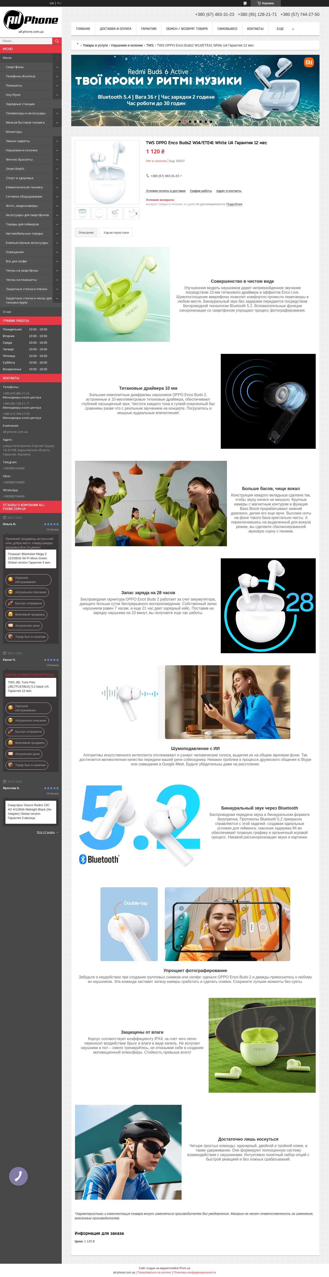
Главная (83, 29)
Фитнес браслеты (19, 159)
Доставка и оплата (115, 29)
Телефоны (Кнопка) (20, 76)
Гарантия (148, 29)
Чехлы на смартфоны (22, 270)
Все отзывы (46, 832)
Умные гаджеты (18, 141)
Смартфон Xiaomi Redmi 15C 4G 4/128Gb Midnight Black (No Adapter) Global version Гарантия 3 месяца (30, 811)
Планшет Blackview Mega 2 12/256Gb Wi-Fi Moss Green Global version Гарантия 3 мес (29, 558)
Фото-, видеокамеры (22, 206)
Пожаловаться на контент (154, 1272)
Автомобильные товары (24, 233)
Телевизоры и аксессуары (26, 113)
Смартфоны (15, 67)
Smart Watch (15, 169)
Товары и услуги (95, 45)
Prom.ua (184, 1268)
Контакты (255, 29)
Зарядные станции (20, 104)
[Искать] (57, 41)
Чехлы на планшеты (21, 280)
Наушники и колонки (22, 150)
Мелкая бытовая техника (25, 122)
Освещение (15, 252)
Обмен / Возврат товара (187, 29)
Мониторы (14, 132)
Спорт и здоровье (19, 178)
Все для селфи (16, 261)
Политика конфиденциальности (195, 1272)
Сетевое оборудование (24, 196)
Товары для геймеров (22, 224)
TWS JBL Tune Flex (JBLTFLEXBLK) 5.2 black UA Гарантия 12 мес (28, 686)
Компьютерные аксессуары (27, 243)
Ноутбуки (13, 95)
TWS (150, 45)
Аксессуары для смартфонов (27, 215)
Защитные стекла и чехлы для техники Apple (29, 300)
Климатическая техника (24, 187)
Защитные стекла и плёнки (26, 289)
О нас (7, 312)
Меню (7, 58)
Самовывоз (227, 29)
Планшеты (14, 85)
